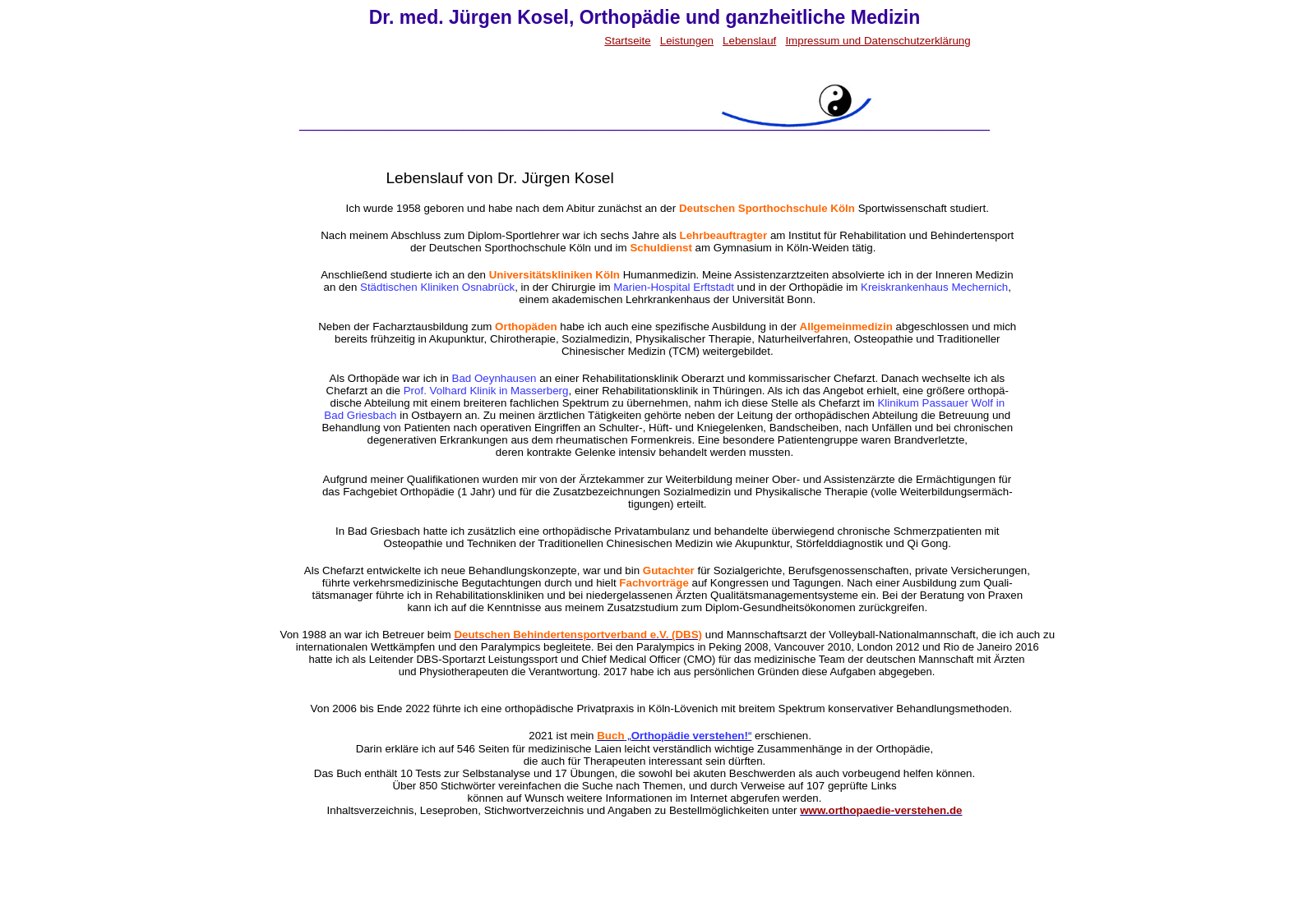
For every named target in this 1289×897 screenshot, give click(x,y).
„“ (674, 735)
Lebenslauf (749, 40)
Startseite (627, 40)
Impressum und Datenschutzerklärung (877, 40)
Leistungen (687, 40)
